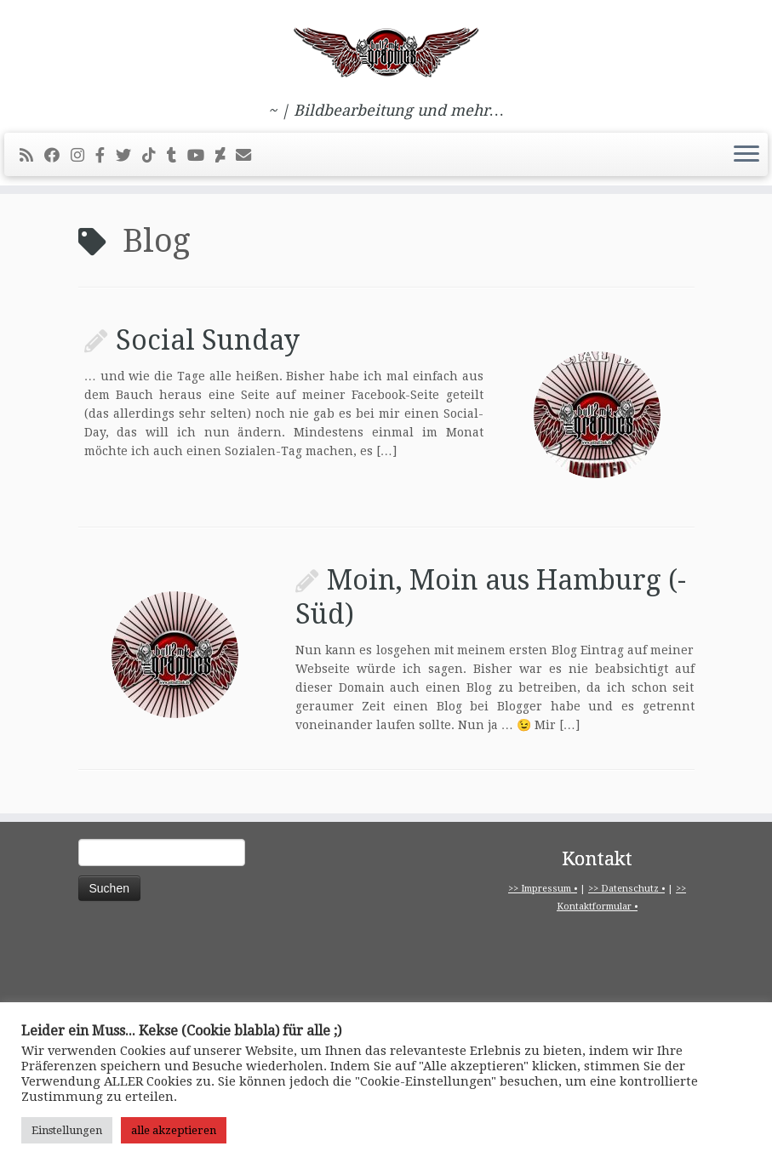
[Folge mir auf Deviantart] (225, 155)
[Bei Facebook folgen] (57, 155)
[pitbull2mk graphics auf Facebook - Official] (105, 155)
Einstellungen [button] (66, 1130)
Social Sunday (208, 340)
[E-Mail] (249, 155)
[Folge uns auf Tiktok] (154, 155)
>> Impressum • (542, 888)
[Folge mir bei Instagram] (83, 155)
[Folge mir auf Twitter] (129, 155)
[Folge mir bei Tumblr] (177, 155)
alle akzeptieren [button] (173, 1130)
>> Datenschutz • (626, 888)
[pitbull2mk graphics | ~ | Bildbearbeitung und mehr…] (386, 51)
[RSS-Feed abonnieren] (32, 155)
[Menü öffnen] (746, 155)
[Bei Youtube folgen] (201, 155)
